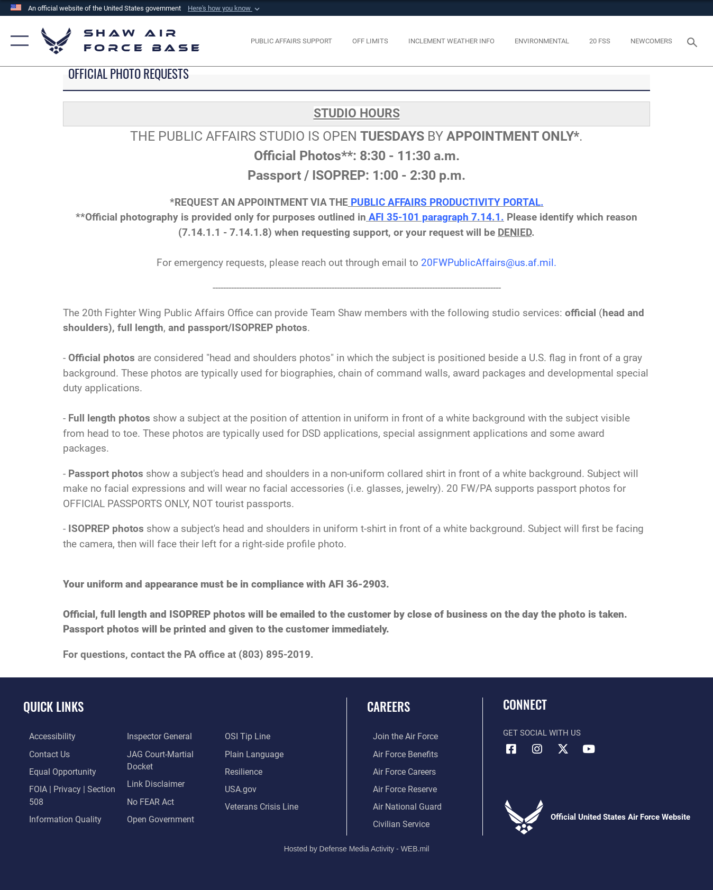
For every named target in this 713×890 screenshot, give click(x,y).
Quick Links (53, 706)
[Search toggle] (694, 41)
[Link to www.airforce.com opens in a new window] (398, 736)
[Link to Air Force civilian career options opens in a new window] (394, 822)
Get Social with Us (542, 733)
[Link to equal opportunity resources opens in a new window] (54, 770)
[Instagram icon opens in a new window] (537, 749)
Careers (388, 706)
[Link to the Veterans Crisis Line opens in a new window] (262, 805)
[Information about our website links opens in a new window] (152, 770)
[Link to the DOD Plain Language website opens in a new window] (253, 753)
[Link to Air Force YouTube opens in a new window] (589, 749)
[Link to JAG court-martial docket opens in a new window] (170, 753)
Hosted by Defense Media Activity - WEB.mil (356, 846)
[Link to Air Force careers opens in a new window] (398, 770)
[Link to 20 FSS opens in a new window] (600, 40)
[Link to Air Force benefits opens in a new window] (398, 753)
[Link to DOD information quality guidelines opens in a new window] (57, 816)
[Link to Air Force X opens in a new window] (563, 749)
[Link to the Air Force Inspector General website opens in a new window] (156, 736)
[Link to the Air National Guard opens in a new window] (399, 805)
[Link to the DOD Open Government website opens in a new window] (156, 805)
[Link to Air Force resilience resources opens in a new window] (245, 770)
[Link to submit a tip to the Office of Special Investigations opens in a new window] (248, 736)
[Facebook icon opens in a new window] (511, 749)
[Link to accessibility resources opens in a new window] (46, 736)
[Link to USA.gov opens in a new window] (242, 787)
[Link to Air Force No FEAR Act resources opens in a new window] (148, 787)
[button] (225, 8)
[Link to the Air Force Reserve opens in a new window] (398, 787)
